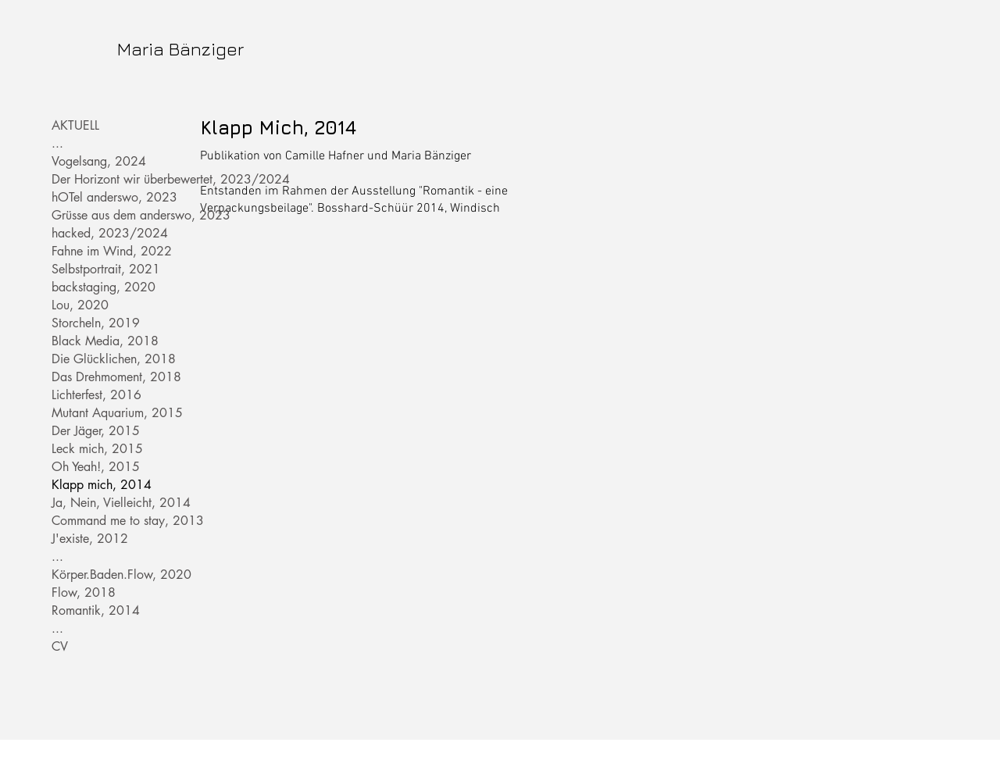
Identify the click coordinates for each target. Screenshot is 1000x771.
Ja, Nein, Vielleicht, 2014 (105, 502)
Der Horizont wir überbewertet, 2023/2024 (105, 179)
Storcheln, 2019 (96, 323)
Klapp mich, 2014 (102, 485)
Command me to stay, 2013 (105, 520)
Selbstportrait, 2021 (105, 269)
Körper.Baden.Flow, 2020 (105, 574)
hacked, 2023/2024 (105, 233)
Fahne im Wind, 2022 (105, 251)
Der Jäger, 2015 (96, 431)
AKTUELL (75, 125)
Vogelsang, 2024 (99, 161)
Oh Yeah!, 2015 (96, 467)
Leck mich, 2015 (97, 449)
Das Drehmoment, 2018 (105, 377)
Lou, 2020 (80, 305)
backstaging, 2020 (103, 287)
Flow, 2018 (84, 592)
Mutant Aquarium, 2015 (105, 413)
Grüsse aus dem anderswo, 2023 (105, 215)
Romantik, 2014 (96, 610)
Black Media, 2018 (105, 341)
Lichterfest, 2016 (96, 395)
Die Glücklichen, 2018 (105, 359)
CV (60, 646)
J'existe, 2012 (90, 538)
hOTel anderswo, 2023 (105, 197)
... (57, 143)
